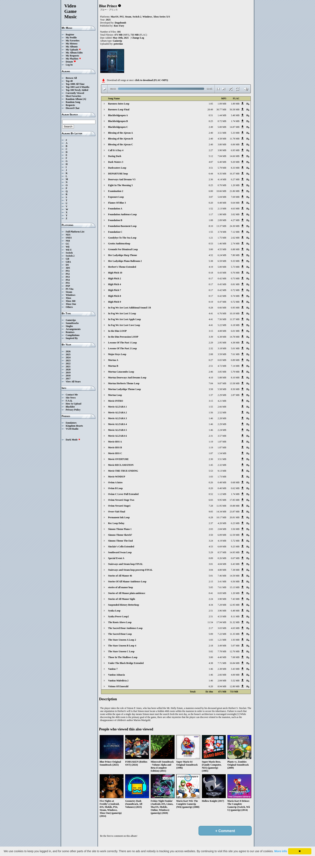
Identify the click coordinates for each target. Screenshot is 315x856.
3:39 (211, 336)
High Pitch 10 (115, 272)
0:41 (211, 593)
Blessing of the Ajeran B (120, 138)
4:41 (211, 313)
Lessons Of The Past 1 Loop (122, 342)
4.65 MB (235, 628)
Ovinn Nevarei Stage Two (121, 500)
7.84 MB (222, 156)
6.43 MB (235, 564)
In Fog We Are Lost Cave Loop (124, 325)
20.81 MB (234, 517)
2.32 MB (222, 465)
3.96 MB (222, 610)
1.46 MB (222, 243)
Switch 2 (70, 255)
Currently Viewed (75, 93)
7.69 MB (235, 197)
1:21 (211, 237)
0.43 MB (222, 272)
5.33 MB (235, 132)
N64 (68, 240)
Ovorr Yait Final (116, 511)
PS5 (68, 283)
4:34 (211, 604)
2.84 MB (222, 529)
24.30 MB (234, 226)
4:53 (211, 546)
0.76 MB (235, 272)
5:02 (211, 651)
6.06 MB (235, 144)
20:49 (210, 109)
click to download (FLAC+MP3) (151, 80)
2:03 (211, 529)
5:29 (211, 552)
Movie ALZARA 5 (117, 430)
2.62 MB (235, 237)
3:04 (211, 569)
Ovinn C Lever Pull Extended (123, 494)
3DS (68, 267)
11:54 (210, 622)
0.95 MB (235, 307)
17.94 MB (221, 622)
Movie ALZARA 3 (117, 418)
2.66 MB (222, 406)
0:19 (211, 301)
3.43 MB (235, 669)
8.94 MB (222, 686)
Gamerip (117, 40)
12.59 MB (234, 534)
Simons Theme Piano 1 (120, 529)
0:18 (211, 272)
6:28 (211, 517)
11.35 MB (234, 634)
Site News (71, 397)
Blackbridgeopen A (118, 115)
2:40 (211, 132)
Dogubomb (120, 22)
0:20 (211, 202)
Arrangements (73, 329)
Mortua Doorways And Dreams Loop (127, 377)
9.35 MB (222, 173)
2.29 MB (222, 395)
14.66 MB (234, 156)
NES (68, 234)
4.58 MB (222, 138)
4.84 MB (222, 564)
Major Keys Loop (117, 354)
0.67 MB (235, 558)
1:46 (211, 418)
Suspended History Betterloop (123, 604)
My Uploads (73, 49)
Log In (69, 64)
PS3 (68, 276)
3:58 (211, 389)
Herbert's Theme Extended (122, 266)
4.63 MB (235, 208)
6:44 (211, 173)
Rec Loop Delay (116, 523)
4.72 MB (222, 366)
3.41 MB (222, 581)
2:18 (211, 645)
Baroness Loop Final (118, 109)
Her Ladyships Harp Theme (122, 255)
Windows (70, 295)
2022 (68, 363)
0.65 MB (222, 360)
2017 (68, 378)
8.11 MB (235, 616)
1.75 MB (222, 237)
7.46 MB (222, 575)
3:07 (211, 197)
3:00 (211, 249)
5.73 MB (235, 266)
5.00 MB (222, 127)
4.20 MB (222, 523)
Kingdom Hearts (74, 425)
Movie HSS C (115, 453)
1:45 (211, 465)
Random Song (73, 102)
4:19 (211, 266)
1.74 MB (235, 121)
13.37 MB (221, 226)
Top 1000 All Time (75, 84)
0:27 (211, 360)
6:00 (211, 191)
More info (280, 851)
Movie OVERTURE (118, 459)
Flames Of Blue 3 (117, 202)
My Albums (72, 46)
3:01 (211, 564)
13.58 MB (234, 383)
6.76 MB (222, 313)
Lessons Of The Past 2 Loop (122, 348)
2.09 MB (222, 220)
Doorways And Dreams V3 (121, 179)
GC (67, 243)
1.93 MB (235, 639)
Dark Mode (73, 439)
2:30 (211, 459)
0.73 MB (235, 278)
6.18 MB (235, 325)
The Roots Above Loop (120, 622)
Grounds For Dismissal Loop (123, 249)
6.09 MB (222, 534)
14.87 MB (234, 127)
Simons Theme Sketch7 (120, 534)
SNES (69, 237)
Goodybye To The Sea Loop (122, 237)
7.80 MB (235, 255)
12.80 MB (234, 686)
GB (67, 258)
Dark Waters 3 (115, 162)
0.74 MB (235, 296)
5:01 (211, 575)
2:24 (211, 599)
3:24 (211, 540)
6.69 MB (222, 546)
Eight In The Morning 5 (120, 185)
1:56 (211, 412)
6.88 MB (235, 249)
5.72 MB (235, 540)
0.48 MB (222, 202)
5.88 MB (222, 377)
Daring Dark (114, 156)
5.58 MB (222, 389)
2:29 (211, 342)
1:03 (211, 476)
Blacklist (70, 406)
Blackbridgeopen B (118, 121)
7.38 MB (235, 569)
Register (70, 34)
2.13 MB (222, 208)
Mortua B (113, 366)
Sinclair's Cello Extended (121, 546)
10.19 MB (234, 313)
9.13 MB (222, 470)
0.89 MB (235, 360)
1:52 (211, 208)
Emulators (71, 422)
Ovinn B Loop (115, 488)
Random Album (74, 99)
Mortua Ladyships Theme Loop (124, 389)
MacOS (115, 16)
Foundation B (115, 220)
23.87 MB (234, 511)
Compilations (73, 335)
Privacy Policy (73, 409)
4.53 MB (222, 616)
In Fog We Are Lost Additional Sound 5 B (129, 307)
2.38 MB (222, 669)
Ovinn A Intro (115, 482)
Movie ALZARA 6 (117, 435)
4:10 (211, 377)
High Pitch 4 (114, 284)
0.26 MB (222, 558)
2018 (68, 375)
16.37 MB (234, 173)
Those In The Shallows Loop (122, 657)
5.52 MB (235, 680)
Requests (70, 105)
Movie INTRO (115, 400)
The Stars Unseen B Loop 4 (122, 645)
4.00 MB (235, 674)
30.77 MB (221, 109)
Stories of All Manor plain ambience (126, 593)
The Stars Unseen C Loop (121, 651)
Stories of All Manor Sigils (121, 599)
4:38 (211, 663)
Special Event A (116, 558)
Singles (69, 326)
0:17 (211, 278)
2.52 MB (222, 412)
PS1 (68, 270)
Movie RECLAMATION (121, 465)
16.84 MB (234, 663)
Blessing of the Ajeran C (120, 144)
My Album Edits (74, 52)
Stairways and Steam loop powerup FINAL (130, 569)
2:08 (211, 354)
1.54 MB (222, 453)
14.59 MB (234, 575)
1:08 (211, 220)
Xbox (68, 298)
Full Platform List (75, 231)
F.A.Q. (69, 400)
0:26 (211, 482)
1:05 (211, 103)
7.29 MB (222, 604)
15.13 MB (234, 587)
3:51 (211, 167)
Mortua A (113, 360)
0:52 (211, 494)
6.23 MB (235, 523)
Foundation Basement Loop (122, 226)
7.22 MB (222, 634)
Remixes (70, 332)
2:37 (211, 523)
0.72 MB (222, 121)
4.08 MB (222, 331)
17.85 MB (234, 500)
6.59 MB (222, 261)
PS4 (68, 280)
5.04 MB (222, 197)
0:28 (211, 307)
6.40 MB (222, 162)
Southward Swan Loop (120, 552)
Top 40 (69, 81)
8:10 (211, 226)
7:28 (211, 505)
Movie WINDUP (116, 476)
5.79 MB (222, 167)
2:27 (211, 150)
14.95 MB (234, 552)
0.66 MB (222, 307)
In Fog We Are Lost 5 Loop (122, 313)
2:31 (211, 435)
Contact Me (72, 394)
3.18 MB (222, 348)
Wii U (69, 249)
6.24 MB (222, 255)
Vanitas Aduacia (116, 674)
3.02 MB (235, 214)
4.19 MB (222, 540)
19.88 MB (234, 505)
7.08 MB (235, 657)
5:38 (211, 261)
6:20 (211, 686)
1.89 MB (235, 103)
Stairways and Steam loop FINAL (125, 564)
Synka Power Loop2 (118, 616)
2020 (68, 369)
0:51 (211, 115)
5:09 (211, 634)
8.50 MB (235, 389)
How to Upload (73, 403)
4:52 (211, 255)
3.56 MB (235, 529)
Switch (69, 252)
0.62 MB (235, 488)
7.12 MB (235, 231)
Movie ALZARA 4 (117, 424)
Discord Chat (72, 108)
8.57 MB (222, 552)
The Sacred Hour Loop (120, 634)
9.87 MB (222, 383)
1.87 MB (222, 441)
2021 (68, 366)
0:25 (211, 121)
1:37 (211, 395)
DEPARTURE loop (118, 173)
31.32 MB (234, 622)
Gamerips (71, 320)
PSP (68, 286)
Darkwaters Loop (117, 167)
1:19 (211, 441)
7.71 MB (222, 663)
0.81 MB (235, 284)
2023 (68, 360)
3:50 (211, 534)
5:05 (211, 587)
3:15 (211, 331)
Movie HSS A (115, 441)
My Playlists (73, 58)
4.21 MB (222, 400)
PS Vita (69, 289)
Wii (67, 246)
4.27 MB (235, 220)
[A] (84, 99)
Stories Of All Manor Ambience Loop (127, 581)
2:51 (211, 366)
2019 (68, 372)
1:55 (211, 231)
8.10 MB (235, 377)
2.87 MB (235, 395)
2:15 (211, 581)
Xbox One (71, 304)
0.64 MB (235, 202)
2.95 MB (222, 342)
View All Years (73, 381)
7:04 (211, 383)
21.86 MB (234, 191)
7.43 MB (235, 599)
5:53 (211, 470)
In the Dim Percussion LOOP (123, 336)
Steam (69, 292)
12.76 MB (234, 651)
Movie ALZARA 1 (117, 406)
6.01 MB (235, 331)
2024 (68, 357)
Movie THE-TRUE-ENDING (123, 470)
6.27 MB (235, 179)
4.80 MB (222, 569)
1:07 (211, 453)
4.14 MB (222, 179)
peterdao (118, 43)
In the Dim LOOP (117, 331)
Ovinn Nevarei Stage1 (119, 505)
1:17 (211, 214)
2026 (68, 351)
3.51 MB (222, 132)
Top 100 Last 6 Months (77, 87)
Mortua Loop (115, 395)
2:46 (211, 371)
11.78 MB (234, 138)
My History (72, 43)
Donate (71, 61)
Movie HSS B (115, 447)
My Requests (72, 55)
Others (69, 307)
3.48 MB (235, 115)
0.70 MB (222, 185)
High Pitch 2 (114, 278)
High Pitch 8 (114, 296)
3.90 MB (222, 150)
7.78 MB (222, 651)
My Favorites (72, 40)
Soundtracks (72, 323)
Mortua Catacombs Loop (121, 371)
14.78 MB (234, 336)
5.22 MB (222, 325)
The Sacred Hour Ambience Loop (125, 628)
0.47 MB (222, 301)
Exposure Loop (116, 197)
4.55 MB (222, 249)
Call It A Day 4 (115, 150)
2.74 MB (235, 243)
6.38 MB (222, 336)
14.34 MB (221, 511)
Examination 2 (115, 191)
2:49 (211, 127)
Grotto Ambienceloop (119, 243)
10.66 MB (221, 191)
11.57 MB (234, 319)
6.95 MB (235, 150)
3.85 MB (222, 371)
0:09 (211, 558)
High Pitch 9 (114, 301)
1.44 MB (222, 115)
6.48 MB (235, 610)
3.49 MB (222, 645)
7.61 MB (235, 354)
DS (67, 264)
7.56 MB (222, 319)
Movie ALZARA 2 (117, 412)
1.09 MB (222, 103)
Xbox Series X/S (161, 16)
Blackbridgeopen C (118, 127)
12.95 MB (234, 604)
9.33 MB (235, 261)
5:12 (211, 156)
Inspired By (72, 338)
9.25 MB (235, 546)
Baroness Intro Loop (118, 103)
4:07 (211, 162)
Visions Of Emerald (118, 686)
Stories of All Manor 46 (120, 575)
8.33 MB (235, 167)
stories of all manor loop (120, 587)
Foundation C (115, 231)
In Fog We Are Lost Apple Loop (124, 319)
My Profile (71, 37)
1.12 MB (222, 494)
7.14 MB (235, 366)
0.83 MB (222, 593)
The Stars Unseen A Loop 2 (122, 639)
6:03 (211, 500)
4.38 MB (235, 342)
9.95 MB (222, 500)
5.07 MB (235, 645)
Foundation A (115, 208)
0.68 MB (235, 482)
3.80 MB (222, 144)
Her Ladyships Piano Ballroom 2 (125, 261)
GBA (68, 261)
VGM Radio (72, 428)
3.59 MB (222, 354)
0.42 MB (222, 278)
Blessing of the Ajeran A (120, 132)
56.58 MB (234, 109)
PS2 (68, 273)
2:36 (211, 179)
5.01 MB (235, 348)
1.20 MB (235, 185)
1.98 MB (222, 214)
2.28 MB (222, 418)
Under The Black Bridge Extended (126, 663)
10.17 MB (221, 517)
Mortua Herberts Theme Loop (123, 383)
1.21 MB (222, 639)
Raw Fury (119, 25)
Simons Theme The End (120, 540)
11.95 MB (221, 505)
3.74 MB (222, 231)
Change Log (138, 37)
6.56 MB (235, 581)
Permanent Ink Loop (119, 517)
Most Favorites (73, 96)
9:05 (211, 511)
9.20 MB (235, 162)
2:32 (211, 348)
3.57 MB (222, 435)
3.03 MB (222, 628)
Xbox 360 (70, 301)
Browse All (71, 78)
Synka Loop (114, 610)
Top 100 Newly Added (77, 90)
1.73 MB (222, 476)
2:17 (211, 628)
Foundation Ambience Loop (122, 214)
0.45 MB (222, 284)
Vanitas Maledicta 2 (118, 680)
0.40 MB (222, 488)
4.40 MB (222, 657)
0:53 (211, 243)
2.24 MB (222, 430)
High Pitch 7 (114, 290)
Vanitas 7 (113, 669)
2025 (68, 354)
